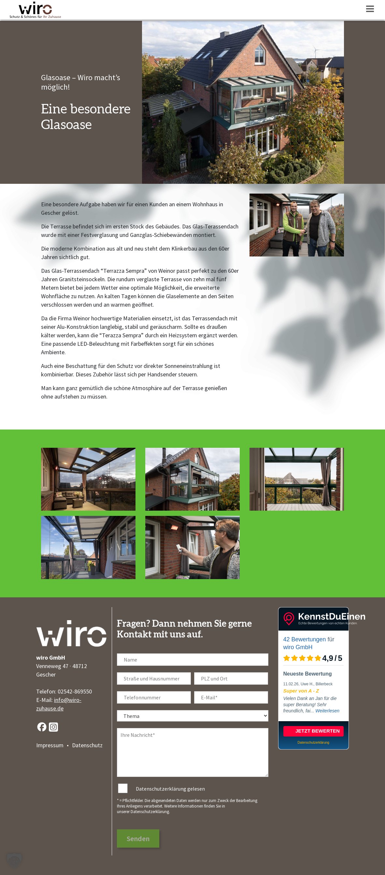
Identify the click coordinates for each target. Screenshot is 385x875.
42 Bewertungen (304, 639)
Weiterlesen (327, 710)
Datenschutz (87, 745)
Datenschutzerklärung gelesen (170, 788)
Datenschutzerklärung (150, 811)
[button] (14, 860)
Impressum (50, 745)
